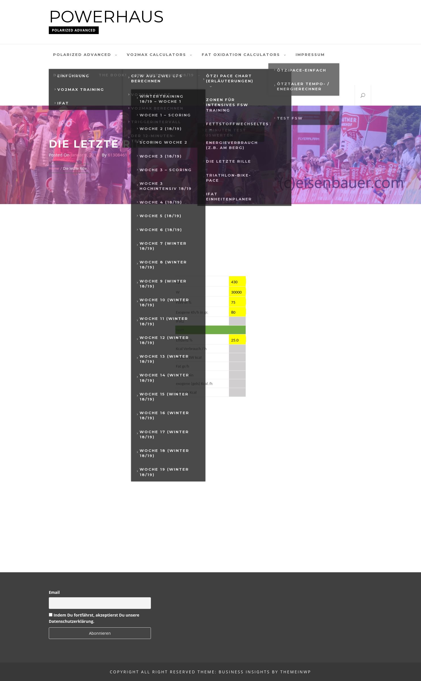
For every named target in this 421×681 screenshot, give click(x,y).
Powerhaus (106, 17)
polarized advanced (85, 54)
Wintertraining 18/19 (168, 75)
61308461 (117, 155)
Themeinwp (295, 671)
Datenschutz (71, 75)
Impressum (310, 54)
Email (54, 592)
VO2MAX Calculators (160, 54)
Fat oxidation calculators (244, 54)
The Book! (113, 75)
